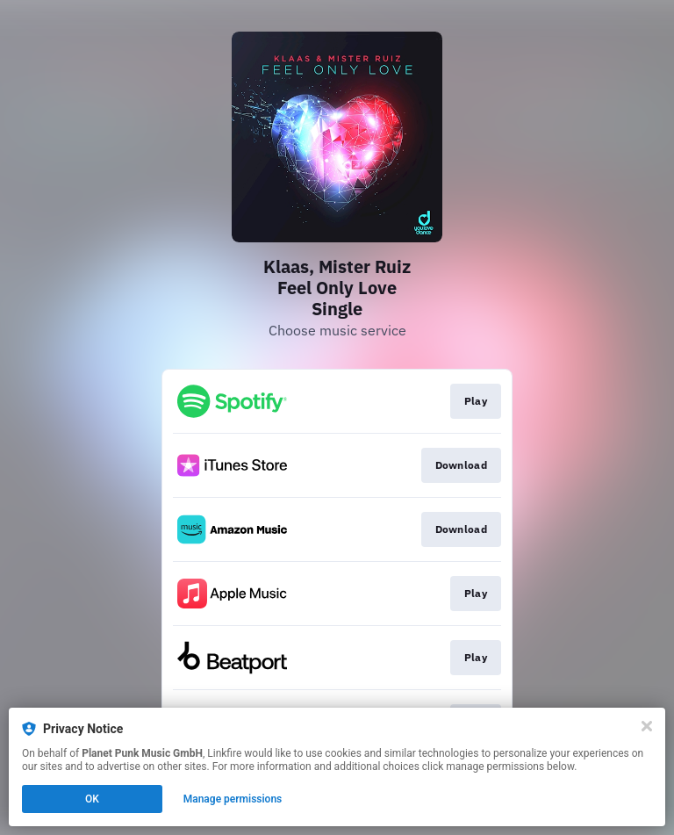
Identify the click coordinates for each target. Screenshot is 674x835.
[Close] (647, 726)
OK (92, 799)
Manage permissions (233, 799)
